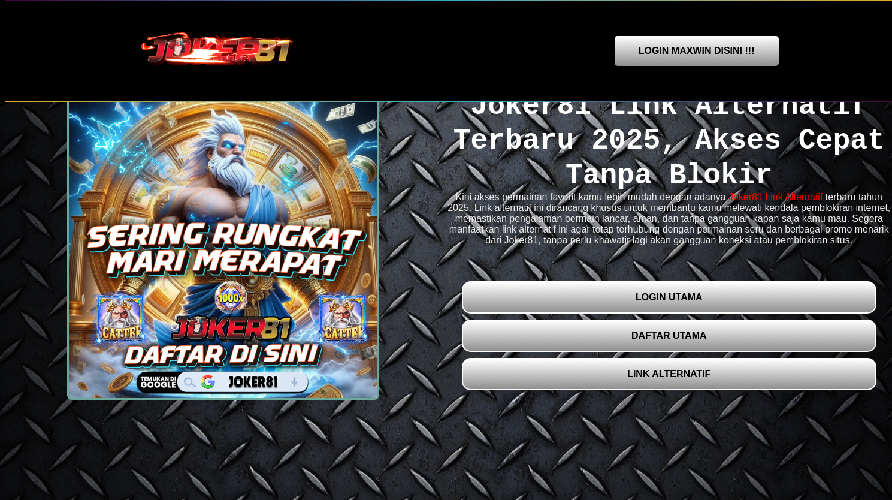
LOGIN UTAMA (669, 297)
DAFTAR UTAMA (669, 335)
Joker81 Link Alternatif (775, 197)
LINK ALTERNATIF (668, 374)
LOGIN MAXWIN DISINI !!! (697, 51)
